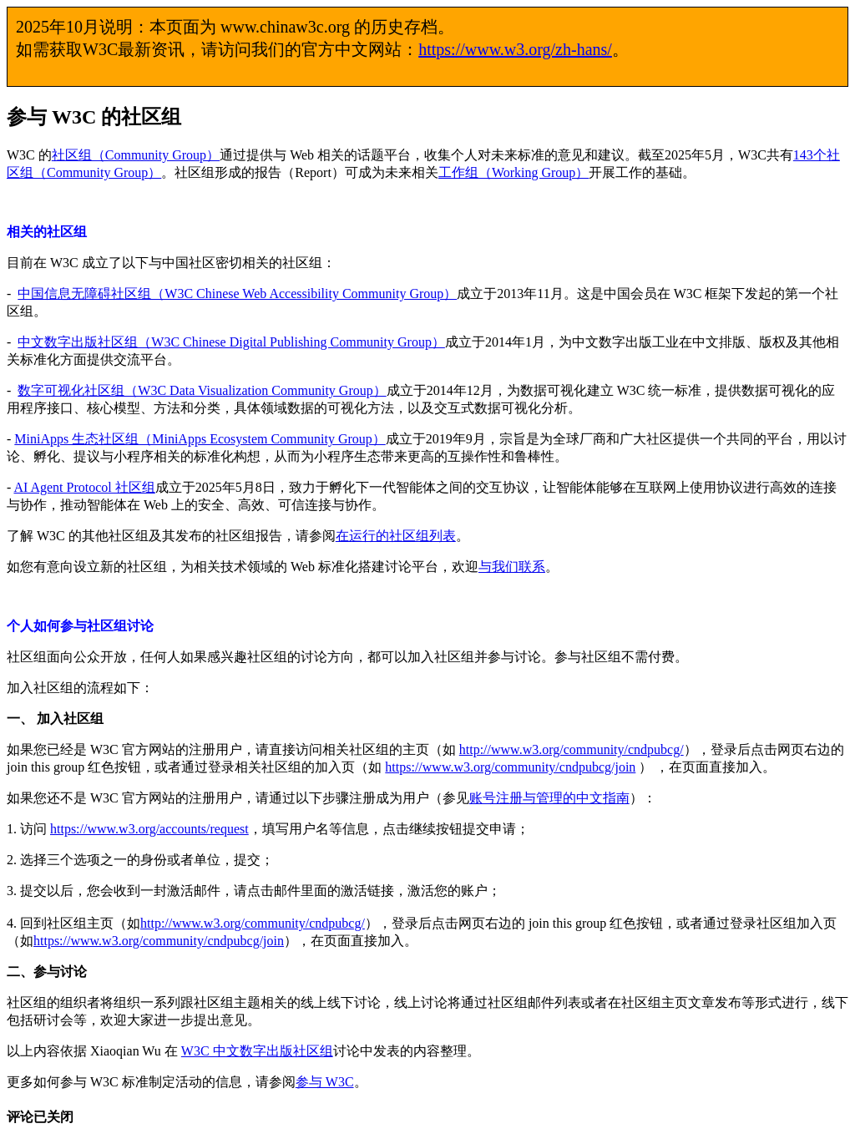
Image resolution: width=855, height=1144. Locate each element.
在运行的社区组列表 (396, 536)
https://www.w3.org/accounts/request (149, 829)
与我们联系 (511, 566)
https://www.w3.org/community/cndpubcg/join (510, 767)
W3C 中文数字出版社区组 (257, 1051)
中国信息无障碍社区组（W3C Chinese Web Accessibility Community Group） (237, 293)
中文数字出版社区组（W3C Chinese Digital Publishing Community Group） (231, 342)
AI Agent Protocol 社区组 (83, 487)
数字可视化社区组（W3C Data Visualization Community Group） (202, 390)
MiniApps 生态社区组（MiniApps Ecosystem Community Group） (199, 439)
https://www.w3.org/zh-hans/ (515, 49)
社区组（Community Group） (136, 155)
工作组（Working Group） (513, 172)
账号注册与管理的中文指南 (549, 798)
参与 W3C (325, 1082)
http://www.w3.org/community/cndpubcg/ (571, 749)
